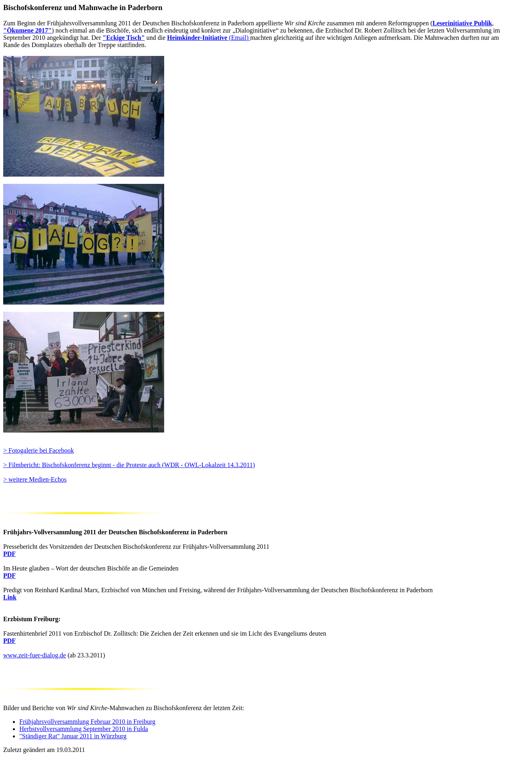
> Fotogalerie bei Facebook (38, 450)
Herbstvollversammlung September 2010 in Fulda (83, 728)
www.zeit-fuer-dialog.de (34, 655)
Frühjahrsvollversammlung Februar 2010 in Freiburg (87, 721)
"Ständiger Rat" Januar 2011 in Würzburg (73, 736)
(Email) (208, 37)
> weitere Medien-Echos (34, 479)
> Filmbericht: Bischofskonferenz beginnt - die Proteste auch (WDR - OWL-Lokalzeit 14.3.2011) (129, 464)
